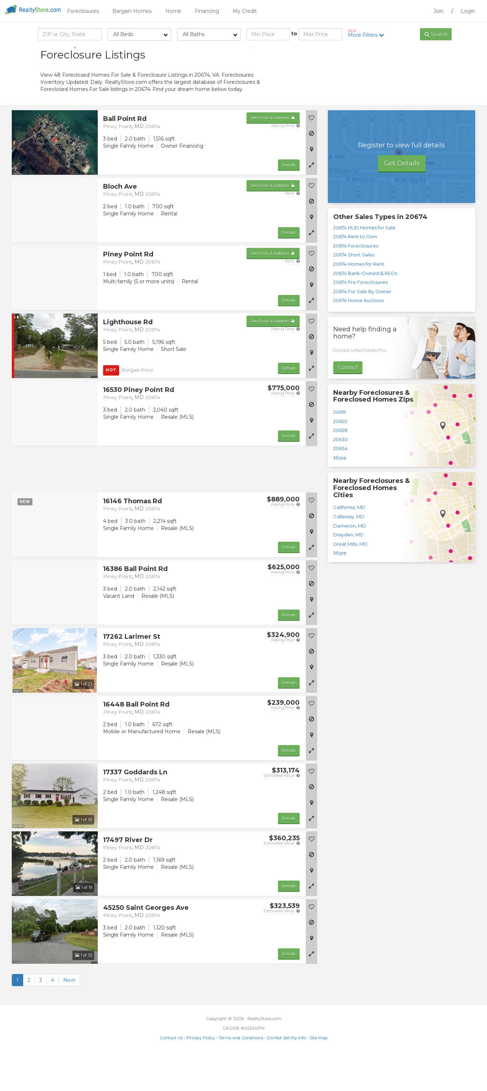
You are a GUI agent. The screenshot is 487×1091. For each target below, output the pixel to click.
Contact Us (171, 1073)
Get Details (402, 199)
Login (468, 11)
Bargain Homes (132, 11)
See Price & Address (273, 153)
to (294, 33)
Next (69, 1016)
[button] (311, 201)
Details (289, 200)
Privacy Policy (201, 1073)
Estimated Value (282, 811)
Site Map (319, 1073)
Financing (207, 11)
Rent (292, 229)
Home (173, 11)
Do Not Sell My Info (286, 1073)
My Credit (245, 11)
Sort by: (390, 52)
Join (438, 11)
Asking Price (285, 161)
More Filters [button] (368, 33)
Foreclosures (83, 11)
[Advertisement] (383, 98)
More (339, 494)
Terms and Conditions (241, 1073)
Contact (348, 403)
